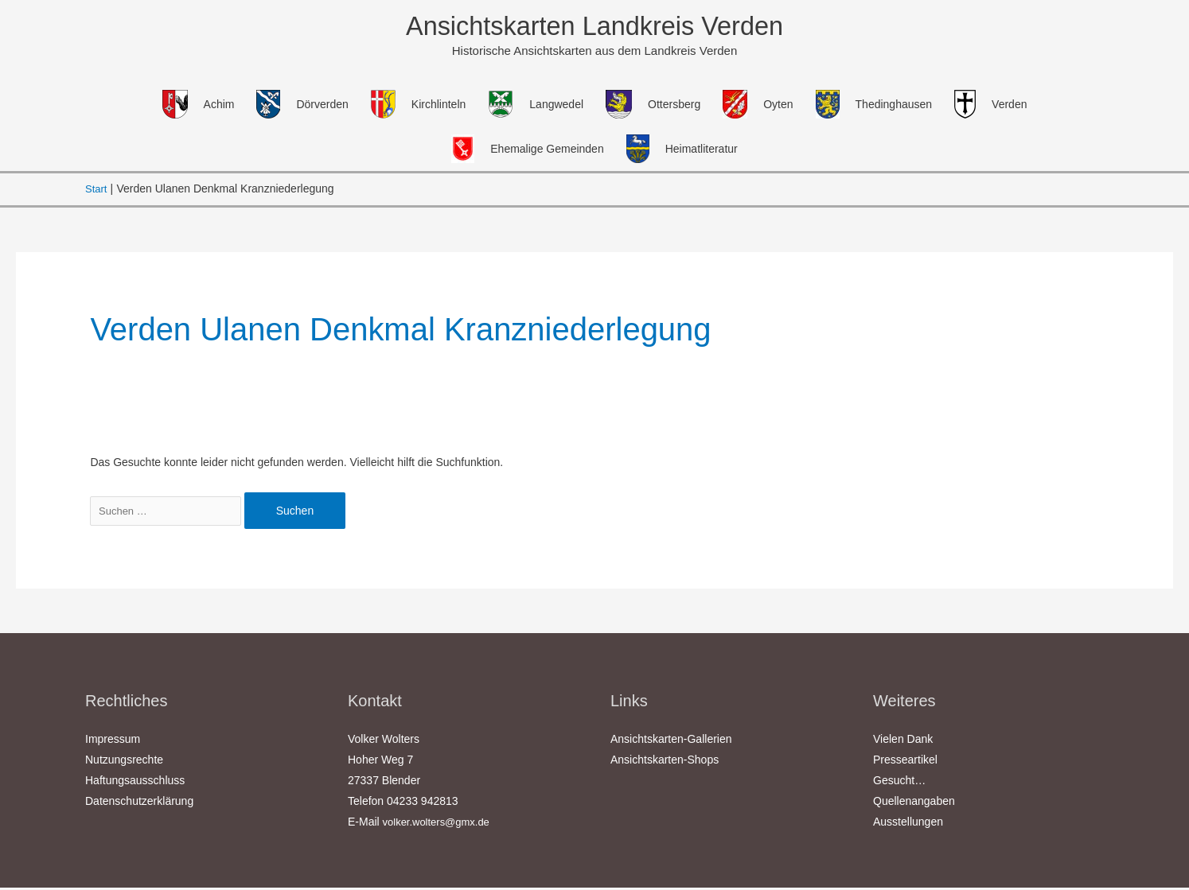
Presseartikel (905, 762)
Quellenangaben (914, 803)
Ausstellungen (908, 824)
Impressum (112, 741)
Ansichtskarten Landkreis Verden (594, 27)
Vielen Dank (903, 741)
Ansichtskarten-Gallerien (671, 741)
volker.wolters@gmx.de (440, 824)
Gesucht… (899, 782)
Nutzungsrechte (124, 762)
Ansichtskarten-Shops (664, 762)
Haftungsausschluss (135, 782)
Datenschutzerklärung (139, 803)
